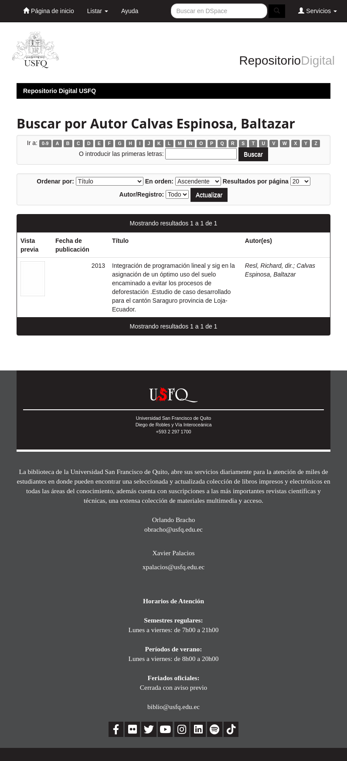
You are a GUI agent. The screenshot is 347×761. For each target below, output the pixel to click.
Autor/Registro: (141, 194)
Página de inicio (48, 10)
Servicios (317, 10)
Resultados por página (256, 181)
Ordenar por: (55, 181)
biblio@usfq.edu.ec (173, 706)
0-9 (45, 143)
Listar (97, 10)
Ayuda (129, 10)
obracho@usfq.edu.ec (173, 529)
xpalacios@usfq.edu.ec (173, 567)
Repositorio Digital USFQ (59, 90)
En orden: (159, 181)
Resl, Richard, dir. (269, 265)
